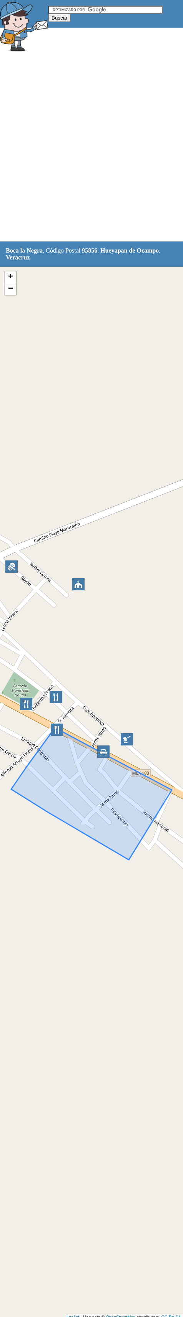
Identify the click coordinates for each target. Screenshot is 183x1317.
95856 (89, 250)
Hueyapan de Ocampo (129, 250)
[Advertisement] (91, 147)
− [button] (10, 289)
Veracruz (18, 257)
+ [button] (10, 277)
